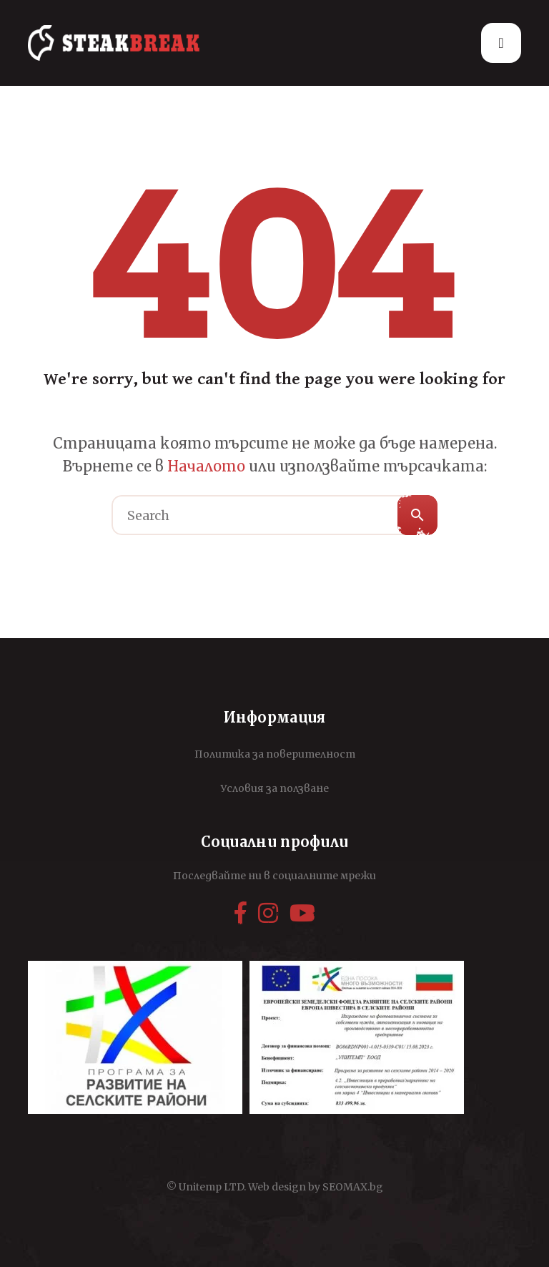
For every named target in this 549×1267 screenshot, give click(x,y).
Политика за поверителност (274, 754)
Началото (206, 466)
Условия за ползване (275, 788)
